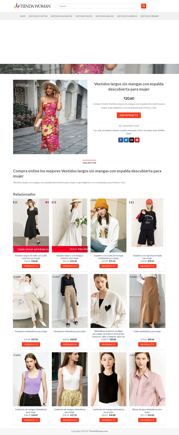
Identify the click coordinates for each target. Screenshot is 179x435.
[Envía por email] (131, 140)
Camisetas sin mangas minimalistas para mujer (31, 410)
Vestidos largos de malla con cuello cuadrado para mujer (31, 257)
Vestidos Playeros (127, 16)
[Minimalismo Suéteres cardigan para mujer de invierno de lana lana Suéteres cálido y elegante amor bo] (109, 301)
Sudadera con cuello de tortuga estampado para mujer (108, 257)
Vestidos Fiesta (83, 16)
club (99, 130)
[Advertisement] (89, 42)
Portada (18, 68)
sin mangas (147, 130)
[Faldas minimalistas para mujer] (147, 301)
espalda (123, 130)
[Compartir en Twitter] (126, 140)
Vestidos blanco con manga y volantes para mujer (69, 257)
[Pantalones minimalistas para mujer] (31, 301)
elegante (115, 130)
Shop (23, 16)
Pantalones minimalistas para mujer (31, 331)
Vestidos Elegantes (61, 16)
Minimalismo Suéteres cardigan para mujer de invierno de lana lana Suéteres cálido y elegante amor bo (108, 334)
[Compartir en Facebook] (120, 140)
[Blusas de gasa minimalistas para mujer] (147, 379)
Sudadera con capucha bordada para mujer (147, 257)
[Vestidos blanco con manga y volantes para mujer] (70, 225)
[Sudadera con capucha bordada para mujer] (147, 225)
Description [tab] (89, 163)
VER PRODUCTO (129, 115)
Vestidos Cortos (38, 16)
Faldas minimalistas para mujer (147, 331)
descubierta (107, 130)
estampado (132, 130)
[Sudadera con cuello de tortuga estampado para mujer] (109, 225)
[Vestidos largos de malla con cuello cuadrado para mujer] (31, 225)
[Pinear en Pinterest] (137, 140)
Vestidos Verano (149, 16)
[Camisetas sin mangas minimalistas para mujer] (31, 379)
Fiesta (139, 130)
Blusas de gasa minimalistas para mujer (147, 410)
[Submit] (143, 6)
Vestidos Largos (105, 16)
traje (155, 130)
